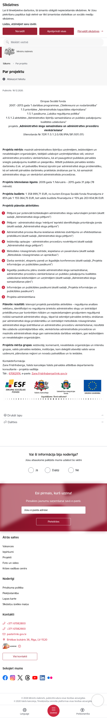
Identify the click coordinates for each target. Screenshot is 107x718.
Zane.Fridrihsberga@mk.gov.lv (49, 373)
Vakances (8, 546)
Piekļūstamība (11, 593)
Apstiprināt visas (56, 31)
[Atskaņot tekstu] (16, 79)
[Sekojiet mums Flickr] (49, 677)
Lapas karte (9, 598)
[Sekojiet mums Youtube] (35, 677)
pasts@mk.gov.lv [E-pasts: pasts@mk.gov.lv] (16, 634)
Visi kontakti (20, 656)
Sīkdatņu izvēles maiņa (16, 604)
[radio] (33, 470)
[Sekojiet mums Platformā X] (20, 677)
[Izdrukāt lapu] (53, 415)
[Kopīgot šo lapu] (53, 422)
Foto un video (11, 563)
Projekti (7, 557)
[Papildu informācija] (19, 646)
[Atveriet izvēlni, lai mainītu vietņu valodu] (25, 712)
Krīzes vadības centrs (15, 568)
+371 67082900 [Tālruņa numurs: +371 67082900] (16, 628)
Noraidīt (20, 31)
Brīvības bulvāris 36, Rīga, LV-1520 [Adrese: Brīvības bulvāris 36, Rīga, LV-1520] (27, 639)
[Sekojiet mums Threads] (27, 677)
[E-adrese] (9, 646)
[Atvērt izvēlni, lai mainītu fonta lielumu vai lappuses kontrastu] (82, 712)
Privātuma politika (13, 587)
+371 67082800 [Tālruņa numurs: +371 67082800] (16, 623)
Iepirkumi (8, 551)
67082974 (14, 373)
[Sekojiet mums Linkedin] (42, 677)
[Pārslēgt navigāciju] (53, 711)
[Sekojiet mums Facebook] (5, 677)
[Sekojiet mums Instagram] (12, 677)
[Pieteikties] (53, 521)
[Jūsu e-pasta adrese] (53, 510)
